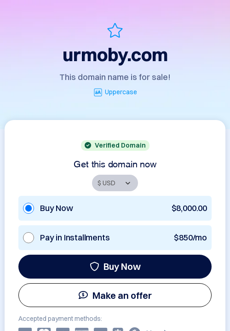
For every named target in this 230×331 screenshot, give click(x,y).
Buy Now (115, 266)
